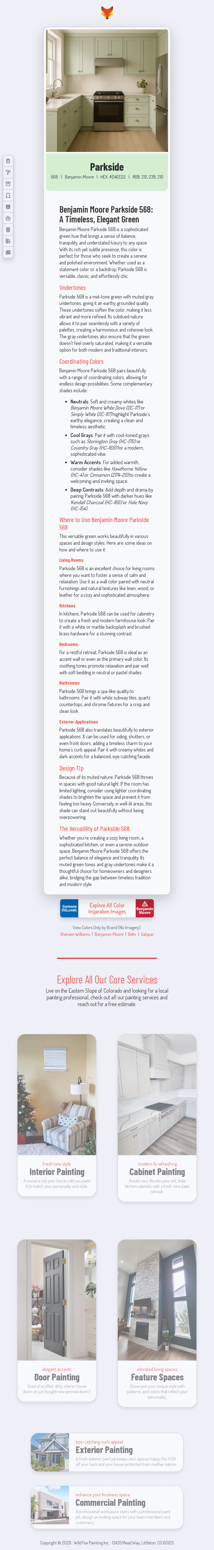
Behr (132, 934)
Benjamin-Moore (109, 934)
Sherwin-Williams (75, 934)
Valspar (147, 934)
